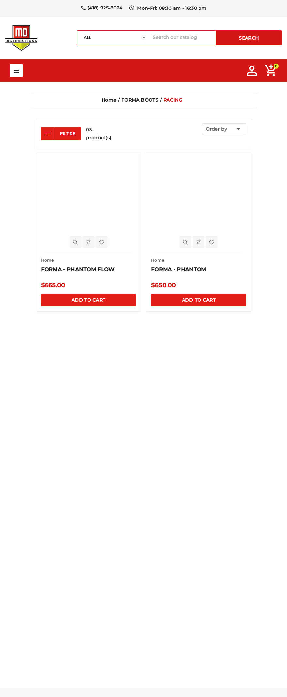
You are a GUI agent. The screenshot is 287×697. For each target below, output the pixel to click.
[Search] (182, 37)
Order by (224, 129)
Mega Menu (16, 70)
